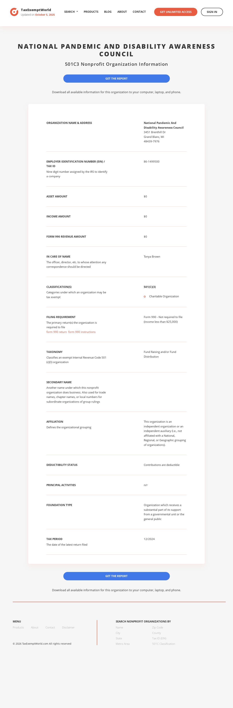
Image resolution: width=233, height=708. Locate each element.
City (118, 633)
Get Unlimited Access (175, 12)
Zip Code (157, 627)
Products (91, 11)
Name (119, 627)
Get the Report (116, 78)
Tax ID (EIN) (159, 638)
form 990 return (56, 332)
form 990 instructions (82, 332)
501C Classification (163, 644)
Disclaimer (68, 627)
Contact (139, 11)
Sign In (212, 12)
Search (71, 11)
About (122, 11)
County (156, 633)
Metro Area (123, 644)
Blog (108, 11)
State (119, 638)
